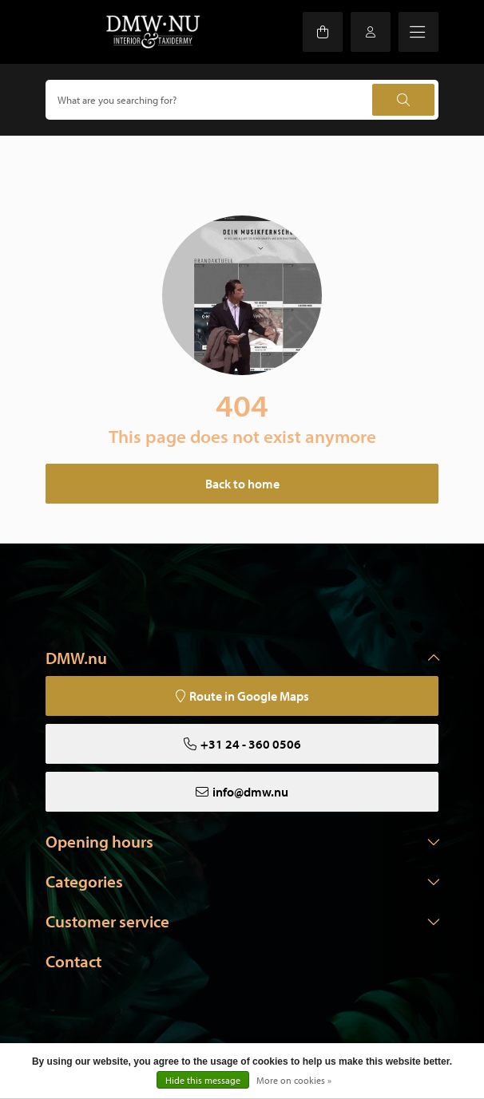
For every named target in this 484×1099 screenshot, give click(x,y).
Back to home (242, 484)
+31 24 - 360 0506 (250, 744)
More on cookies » (293, 1080)
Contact (73, 961)
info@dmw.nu (250, 792)
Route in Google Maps (249, 696)
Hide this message (202, 1080)
